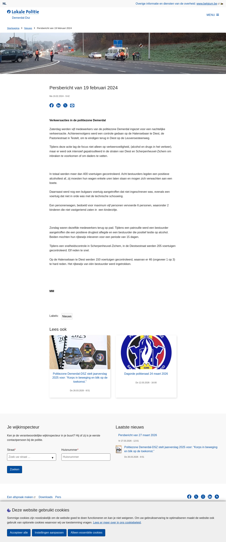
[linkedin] (210, 497)
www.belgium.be (207, 3)
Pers (58, 497)
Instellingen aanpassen (49, 532)
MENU (213, 14)
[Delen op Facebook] (51, 105)
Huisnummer (69, 449)
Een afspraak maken (20, 497)
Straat (11, 449)
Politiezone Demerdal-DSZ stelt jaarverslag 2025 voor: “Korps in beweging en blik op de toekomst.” (170, 449)
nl (4, 3)
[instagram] (203, 497)
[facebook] (189, 497)
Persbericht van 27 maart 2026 (137, 435)
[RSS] (217, 497)
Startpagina (13, 28)
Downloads (46, 497)
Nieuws (28, 28)
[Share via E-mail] (72, 105)
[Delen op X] (65, 105)
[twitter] (196, 497)
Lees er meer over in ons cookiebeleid (117, 522)
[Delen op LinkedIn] (58, 105)
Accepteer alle (19, 532)
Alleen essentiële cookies (87, 532)
